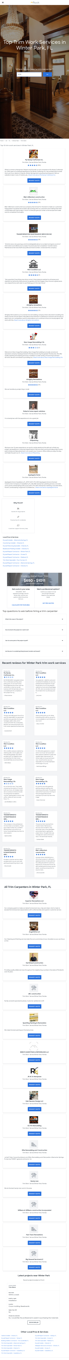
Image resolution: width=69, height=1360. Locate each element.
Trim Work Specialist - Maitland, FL (44, 1340)
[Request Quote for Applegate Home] (34, 493)
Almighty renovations (34, 305)
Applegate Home (34, 475)
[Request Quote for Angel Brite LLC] (34, 946)
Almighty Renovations (34, 379)
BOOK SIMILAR (33, 1322)
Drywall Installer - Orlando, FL (43, 1343)
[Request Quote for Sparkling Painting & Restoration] (34, 1035)
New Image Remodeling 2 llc (34, 342)
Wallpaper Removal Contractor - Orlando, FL (47, 1345)
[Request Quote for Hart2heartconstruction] (34, 977)
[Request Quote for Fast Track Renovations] (34, 1243)
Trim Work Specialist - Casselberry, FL (11, 1353)
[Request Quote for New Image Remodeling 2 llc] (34, 363)
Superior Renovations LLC (34, 901)
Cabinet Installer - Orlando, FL (9, 1335)
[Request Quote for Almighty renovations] (34, 326)
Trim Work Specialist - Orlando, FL (10, 1348)
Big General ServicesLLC (34, 1259)
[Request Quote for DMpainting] (34, 458)
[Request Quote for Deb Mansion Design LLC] (34, 1109)
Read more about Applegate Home (47, 487)
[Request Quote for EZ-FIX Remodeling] (34, 1134)
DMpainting (34, 440)
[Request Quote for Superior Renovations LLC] (34, 915)
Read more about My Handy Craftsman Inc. (42, 175)
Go (47, 74)
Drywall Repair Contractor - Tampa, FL (11, 1338)
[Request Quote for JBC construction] (34, 1006)
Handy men (34, 1181)
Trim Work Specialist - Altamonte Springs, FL (13, 1343)
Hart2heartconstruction (34, 963)
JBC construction (34, 994)
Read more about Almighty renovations (26, 320)
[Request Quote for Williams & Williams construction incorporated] (34, 1218)
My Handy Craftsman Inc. (34, 160)
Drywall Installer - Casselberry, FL (44, 1350)
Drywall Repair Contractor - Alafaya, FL (45, 1335)
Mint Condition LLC (34, 270)
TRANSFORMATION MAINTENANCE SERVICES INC (34, 234)
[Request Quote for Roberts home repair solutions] (34, 424)
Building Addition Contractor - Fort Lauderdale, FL (15, 1340)
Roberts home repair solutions (34, 411)
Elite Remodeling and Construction (34, 1150)
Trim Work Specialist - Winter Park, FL (11, 1345)
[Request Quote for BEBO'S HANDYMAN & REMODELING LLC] (34, 1060)
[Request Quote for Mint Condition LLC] (34, 288)
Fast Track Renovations (34, 1235)
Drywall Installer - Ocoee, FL (42, 1348)
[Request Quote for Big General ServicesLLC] (34, 1267)
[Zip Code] (29, 74)
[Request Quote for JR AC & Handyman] (34, 1085)
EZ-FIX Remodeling (34, 1126)
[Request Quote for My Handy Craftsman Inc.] (34, 180)
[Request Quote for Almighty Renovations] (34, 395)
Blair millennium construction (34, 197)
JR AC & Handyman (34, 1077)
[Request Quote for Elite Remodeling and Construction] (34, 1164)
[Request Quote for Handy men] (34, 1194)
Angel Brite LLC (34, 932)
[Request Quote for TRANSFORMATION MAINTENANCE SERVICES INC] (34, 253)
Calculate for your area (21, 605)
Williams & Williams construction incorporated (34, 1210)
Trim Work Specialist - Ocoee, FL (44, 1338)
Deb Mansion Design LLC (34, 1101)
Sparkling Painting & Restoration (34, 1023)
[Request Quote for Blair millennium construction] (34, 218)
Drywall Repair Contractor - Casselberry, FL (13, 1350)
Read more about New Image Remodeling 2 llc (48, 357)
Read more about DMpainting (30, 453)
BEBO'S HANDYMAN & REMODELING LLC (34, 1052)
